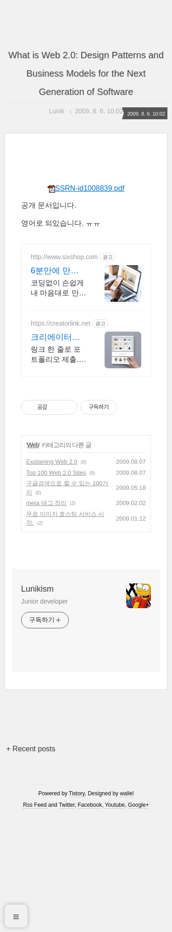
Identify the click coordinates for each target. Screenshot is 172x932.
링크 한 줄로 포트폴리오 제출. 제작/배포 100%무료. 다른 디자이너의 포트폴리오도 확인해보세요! (57, 355)
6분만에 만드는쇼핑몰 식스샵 (57, 271)
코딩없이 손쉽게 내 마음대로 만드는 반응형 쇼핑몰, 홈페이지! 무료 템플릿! (58, 288)
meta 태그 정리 (46, 502)
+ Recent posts (30, 749)
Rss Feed (34, 805)
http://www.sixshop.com (64, 257)
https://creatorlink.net (60, 323)
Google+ (138, 805)
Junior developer (44, 601)
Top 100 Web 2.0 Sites (56, 472)
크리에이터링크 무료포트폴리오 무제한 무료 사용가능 (58, 338)
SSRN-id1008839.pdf (86, 188)
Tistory (77, 793)
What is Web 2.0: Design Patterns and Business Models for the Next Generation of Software (86, 73)
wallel (126, 793)
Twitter (67, 805)
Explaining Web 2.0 (52, 461)
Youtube (115, 805)
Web (33, 445)
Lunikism (37, 589)
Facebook (90, 805)
